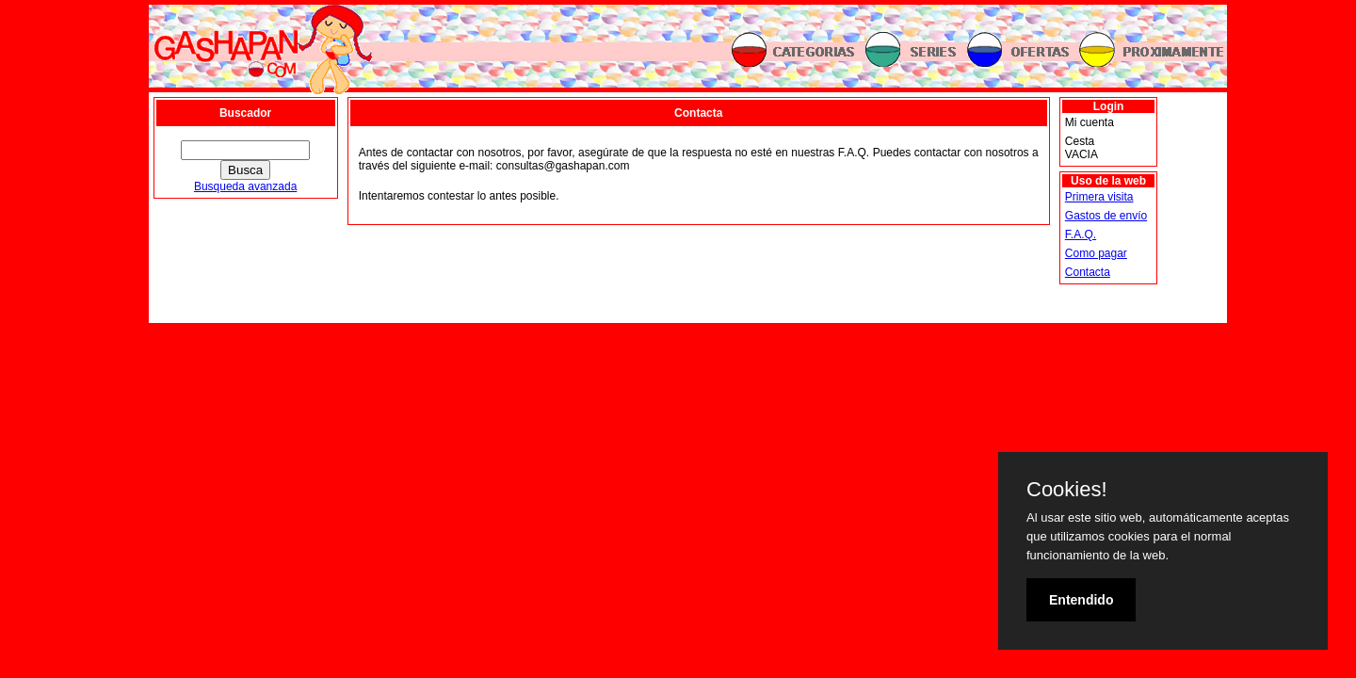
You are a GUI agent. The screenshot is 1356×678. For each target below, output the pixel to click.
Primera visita (1099, 196)
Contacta (1087, 272)
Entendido (1081, 599)
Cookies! (1066, 489)
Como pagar (1096, 253)
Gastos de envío (1106, 215)
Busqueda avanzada (245, 186)
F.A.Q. (1080, 234)
